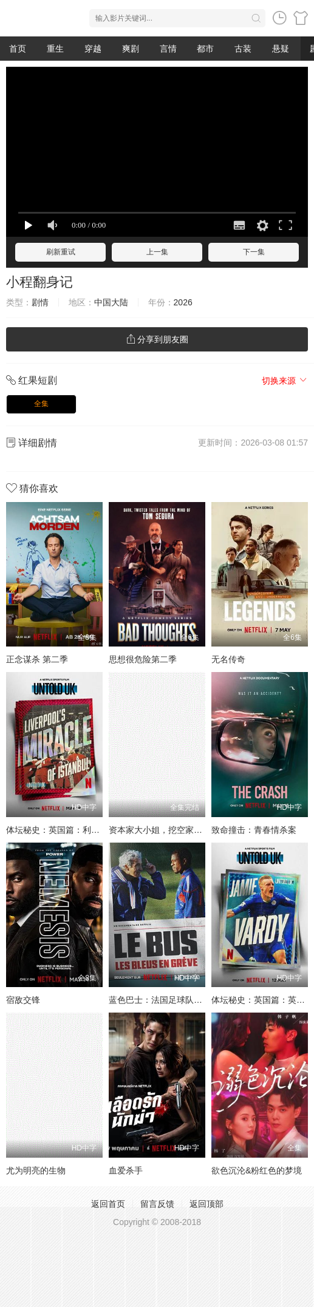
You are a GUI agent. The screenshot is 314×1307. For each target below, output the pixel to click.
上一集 (157, 252)
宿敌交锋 (23, 1000)
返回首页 (108, 1204)
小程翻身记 (39, 282)
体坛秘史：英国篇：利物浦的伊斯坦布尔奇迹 (91, 830)
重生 (55, 48)
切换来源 (285, 380)
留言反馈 (157, 1204)
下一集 (254, 252)
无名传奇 (228, 659)
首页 (17, 48)
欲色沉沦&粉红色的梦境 (256, 1170)
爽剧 (130, 48)
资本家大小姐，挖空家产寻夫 (164, 830)
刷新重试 (60, 252)
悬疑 (280, 48)
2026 (183, 302)
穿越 (92, 48)
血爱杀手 (126, 1170)
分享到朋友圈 (157, 339)
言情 (168, 48)
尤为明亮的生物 (36, 1170)
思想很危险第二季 (143, 659)
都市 (205, 48)
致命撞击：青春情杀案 (253, 830)
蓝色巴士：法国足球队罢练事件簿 (172, 1000)
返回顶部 (206, 1204)
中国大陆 (111, 302)
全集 (41, 403)
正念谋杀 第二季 (37, 659)
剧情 (40, 302)
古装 (242, 48)
